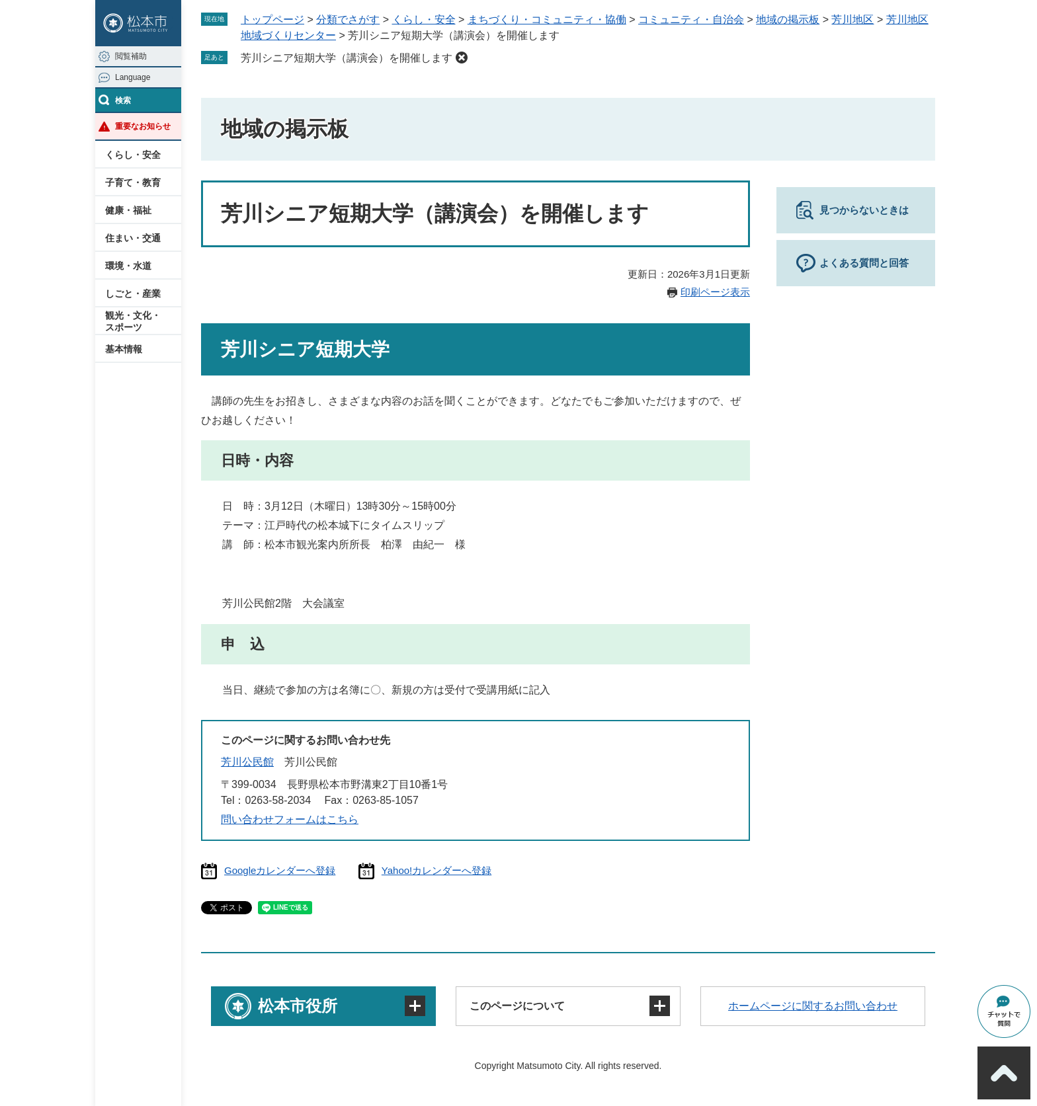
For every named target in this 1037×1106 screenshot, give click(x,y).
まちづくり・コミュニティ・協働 (547, 19)
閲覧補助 (131, 56)
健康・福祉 (128, 210)
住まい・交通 (133, 238)
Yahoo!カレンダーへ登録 (436, 870)
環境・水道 (128, 265)
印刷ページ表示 (715, 291)
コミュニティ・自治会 (691, 19)
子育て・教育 (133, 182)
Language (132, 77)
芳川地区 (852, 19)
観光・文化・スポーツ (133, 321)
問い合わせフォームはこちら (289, 819)
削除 (462, 57)
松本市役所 (297, 1006)
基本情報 (123, 349)
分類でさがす (348, 19)
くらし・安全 (133, 154)
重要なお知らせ (143, 126)
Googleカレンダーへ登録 (279, 870)
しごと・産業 (133, 293)
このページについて (517, 1005)
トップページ (272, 19)
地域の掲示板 (787, 19)
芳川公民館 (247, 762)
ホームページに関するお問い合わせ (812, 1005)
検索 (123, 100)
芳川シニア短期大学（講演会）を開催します (346, 57)
